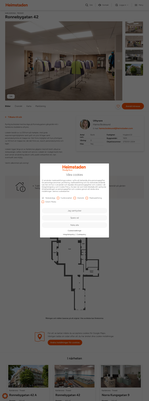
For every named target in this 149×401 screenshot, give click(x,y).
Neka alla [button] (74, 225)
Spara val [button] (74, 217)
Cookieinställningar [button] (74, 231)
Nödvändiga (48, 198)
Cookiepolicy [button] (81, 234)
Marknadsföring (94, 198)
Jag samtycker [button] (74, 210)
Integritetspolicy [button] (69, 234)
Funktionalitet (64, 198)
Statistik (79, 198)
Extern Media (49, 202)
